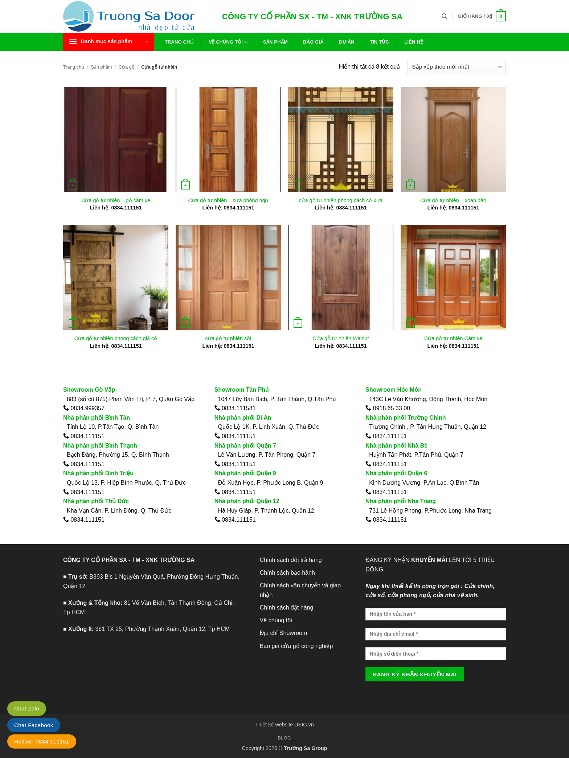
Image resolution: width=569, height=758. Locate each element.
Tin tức (379, 42)
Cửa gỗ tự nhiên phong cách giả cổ (115, 338)
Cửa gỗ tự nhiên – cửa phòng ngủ (228, 200)
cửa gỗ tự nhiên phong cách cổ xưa (340, 200)
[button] (482, 16)
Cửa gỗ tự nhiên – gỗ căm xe (115, 200)
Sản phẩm (275, 42)
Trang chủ (179, 42)
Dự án (347, 42)
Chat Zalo (26, 708)
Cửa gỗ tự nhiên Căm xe (453, 338)
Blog (284, 738)
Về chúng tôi (228, 42)
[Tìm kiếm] (444, 16)
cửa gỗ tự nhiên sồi (228, 338)
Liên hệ (413, 42)
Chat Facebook (33, 725)
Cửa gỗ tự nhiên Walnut (341, 338)
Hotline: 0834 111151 (41, 741)
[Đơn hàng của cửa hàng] (457, 67)
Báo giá (313, 42)
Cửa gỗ (127, 67)
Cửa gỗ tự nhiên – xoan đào (453, 200)
